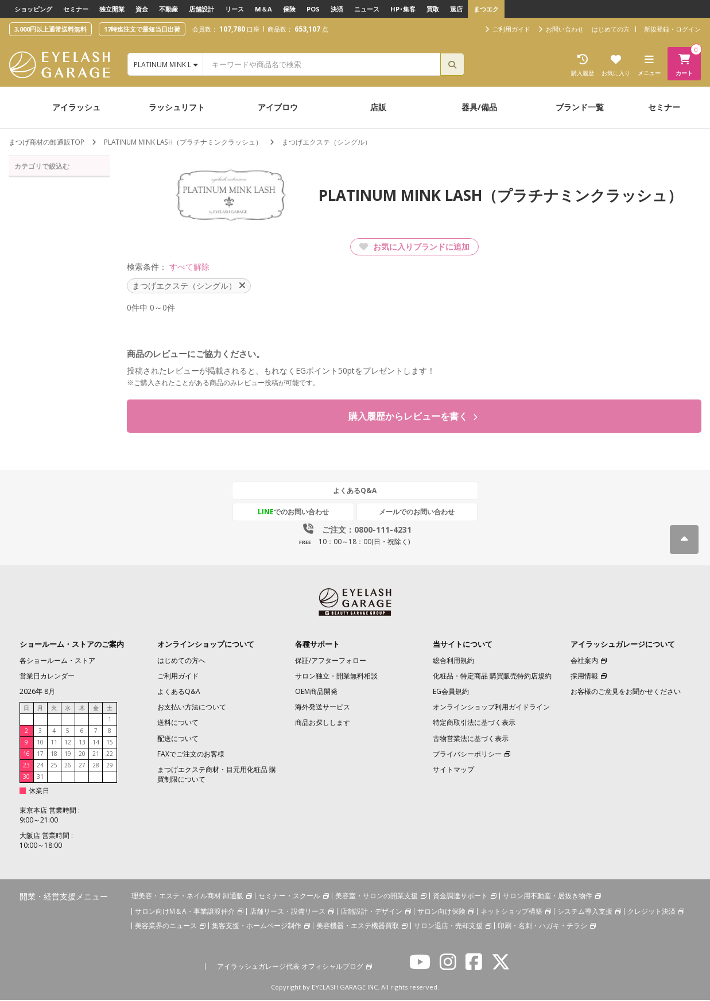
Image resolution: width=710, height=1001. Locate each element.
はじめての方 (611, 29)
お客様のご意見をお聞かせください (626, 692)
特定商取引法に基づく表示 (474, 723)
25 (54, 766)
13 (82, 743)
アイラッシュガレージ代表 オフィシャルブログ (290, 967)
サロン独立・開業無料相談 (336, 677)
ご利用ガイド (178, 677)
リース (234, 9)
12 (67, 743)
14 (95, 743)
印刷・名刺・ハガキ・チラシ (542, 926)
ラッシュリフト (177, 107)
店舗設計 (201, 9)
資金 (141, 9)
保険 (289, 9)
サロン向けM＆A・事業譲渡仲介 (185, 912)
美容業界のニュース (166, 926)
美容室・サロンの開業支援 (376, 896)
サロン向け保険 (441, 912)
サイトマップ (453, 770)
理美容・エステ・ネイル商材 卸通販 (187, 896)
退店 (456, 9)
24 (40, 766)
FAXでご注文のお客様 (190, 755)
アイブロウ (278, 107)
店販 (378, 107)
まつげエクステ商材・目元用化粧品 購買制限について (216, 775)
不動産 (168, 9)
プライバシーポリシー (467, 755)
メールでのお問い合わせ (409, 513)
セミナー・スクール (289, 896)
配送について (178, 739)
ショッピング (33, 9)
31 (40, 778)
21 (95, 755)
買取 (432, 9)
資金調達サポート (460, 896)
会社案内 (584, 661)
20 (82, 755)
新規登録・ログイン (672, 29)
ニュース (366, 9)
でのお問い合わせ (301, 513)
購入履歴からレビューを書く (413, 416)
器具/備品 (479, 107)
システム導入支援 (584, 912)
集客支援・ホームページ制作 (256, 926)
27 (82, 766)
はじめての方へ (181, 661)
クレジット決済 (651, 912)
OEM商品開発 (316, 692)
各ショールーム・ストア (57, 661)
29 (109, 766)
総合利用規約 (453, 661)
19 (67, 755)
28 (95, 766)
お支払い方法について (191, 708)
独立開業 (112, 9)
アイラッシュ (76, 107)
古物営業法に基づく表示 (471, 739)
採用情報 (584, 677)
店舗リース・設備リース (287, 912)
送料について (178, 723)
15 (109, 743)
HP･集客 (403, 9)
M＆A (263, 9)
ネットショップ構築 (511, 912)
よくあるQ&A (355, 491)
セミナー (75, 9)
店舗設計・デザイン (371, 912)
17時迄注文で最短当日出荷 (142, 29)
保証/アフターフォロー (330, 661)
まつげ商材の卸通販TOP (46, 142)
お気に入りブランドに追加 (414, 246)
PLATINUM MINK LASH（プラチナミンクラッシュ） (184, 142)
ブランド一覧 (580, 107)
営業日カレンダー (47, 677)
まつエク (486, 9)
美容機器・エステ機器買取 (357, 926)
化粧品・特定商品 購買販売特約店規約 (492, 677)
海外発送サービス (322, 708)
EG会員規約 (451, 692)
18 (54, 755)
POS (313, 9)
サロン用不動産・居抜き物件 (547, 896)
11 (54, 743)
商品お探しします (322, 723)
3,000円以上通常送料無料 (50, 29)
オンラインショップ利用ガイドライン (491, 708)
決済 (337, 9)
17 (40, 755)
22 (109, 755)
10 (40, 743)
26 (67, 766)
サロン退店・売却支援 (448, 926)
